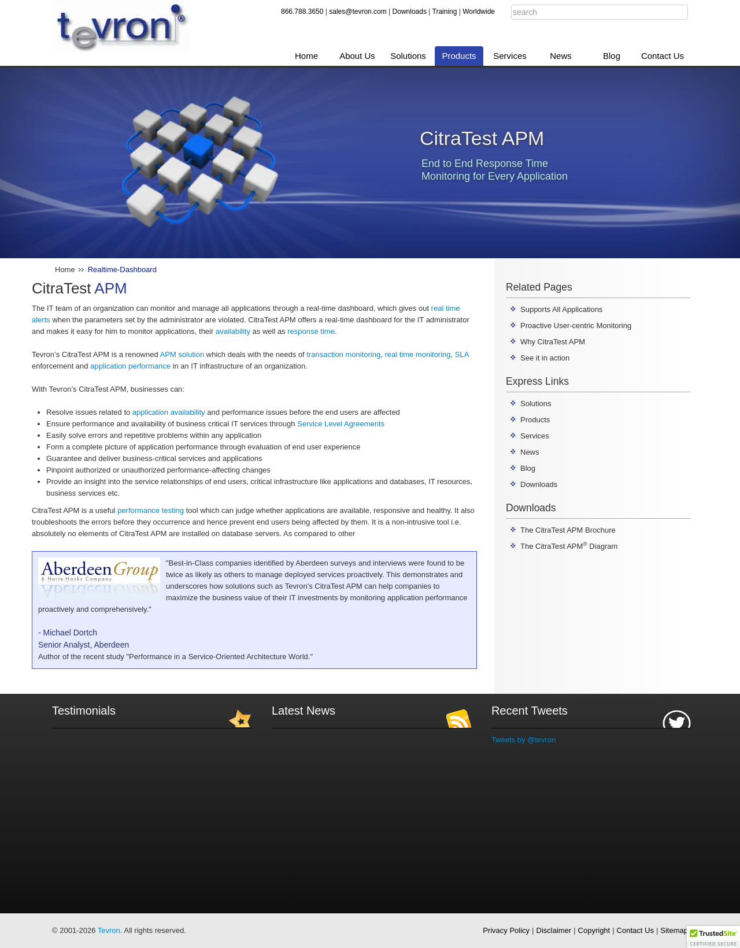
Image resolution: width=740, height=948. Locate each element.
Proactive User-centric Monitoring (575, 325)
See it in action (544, 358)
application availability (168, 412)
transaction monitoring (343, 354)
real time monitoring (417, 354)
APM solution (182, 354)
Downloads (410, 12)
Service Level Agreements (340, 423)
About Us (357, 56)
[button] (713, 937)
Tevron (109, 930)
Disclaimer (554, 930)
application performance (130, 366)
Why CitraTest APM (552, 341)
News (561, 56)
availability (233, 331)
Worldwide (478, 12)
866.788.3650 (302, 12)
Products (459, 56)
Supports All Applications (561, 309)
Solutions (408, 56)
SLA (462, 354)
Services (510, 56)
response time (311, 331)
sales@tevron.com (358, 12)
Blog (611, 56)
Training (444, 12)
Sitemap (674, 930)
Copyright (594, 930)
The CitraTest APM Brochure (568, 530)
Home (306, 56)
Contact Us (662, 56)
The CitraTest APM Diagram (568, 546)
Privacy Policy (506, 930)
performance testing (150, 510)
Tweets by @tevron (523, 739)
